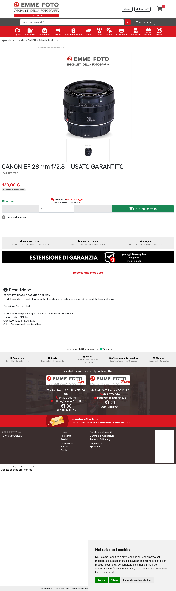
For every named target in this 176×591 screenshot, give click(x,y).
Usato (159, 32)
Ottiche (57, 32)
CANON (32, 40)
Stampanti (121, 32)
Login (64, 432)
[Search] (72, 22)
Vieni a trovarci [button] (144, 22)
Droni (99, 32)
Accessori (135, 32)
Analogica (30, 32)
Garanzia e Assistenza (102, 435)
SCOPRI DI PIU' (66, 410)
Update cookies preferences (16, 469)
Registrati (66, 435)
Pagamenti (96, 443)
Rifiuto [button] (114, 580)
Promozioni (67, 443)
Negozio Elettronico (20, 467)
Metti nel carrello (143, 209)
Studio (109, 32)
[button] (128, 22)
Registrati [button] (142, 9)
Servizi (64, 439)
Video (88, 32)
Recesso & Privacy (100, 439)
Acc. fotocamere (73, 32)
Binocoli (148, 32)
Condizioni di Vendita (101, 432)
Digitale (17, 32)
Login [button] (127, 9)
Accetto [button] (102, 580)
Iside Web (32, 467)
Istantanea (44, 32)
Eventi (64, 446)
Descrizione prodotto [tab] (88, 272)
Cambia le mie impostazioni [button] (137, 580)
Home (11, 40)
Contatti (65, 450)
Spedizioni (95, 446)
